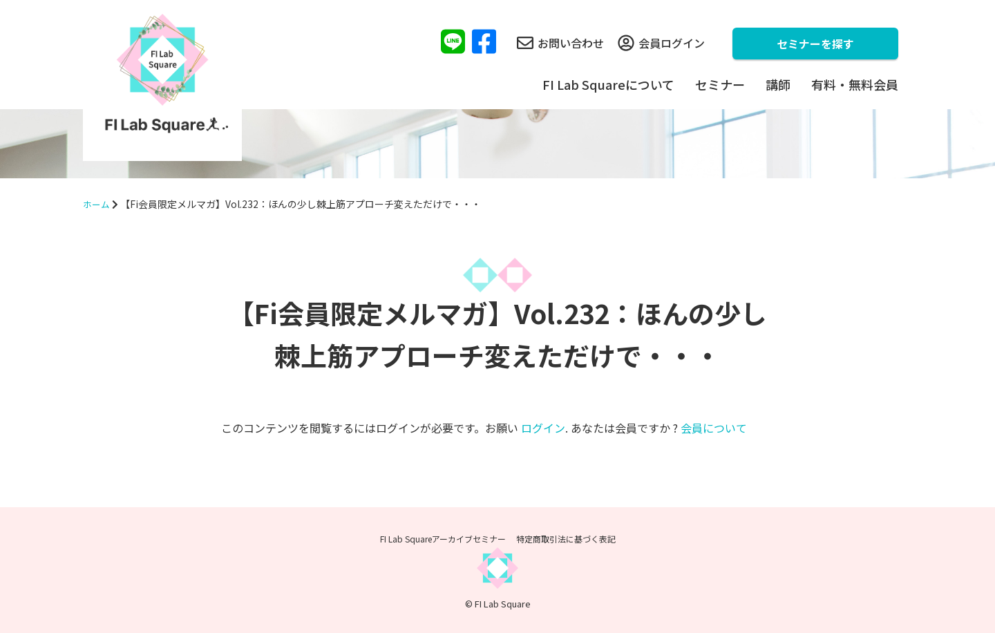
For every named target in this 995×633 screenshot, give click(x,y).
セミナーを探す (815, 43)
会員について (714, 427)
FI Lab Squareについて (608, 84)
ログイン (543, 427)
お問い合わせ (560, 43)
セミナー (720, 84)
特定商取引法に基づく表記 (566, 539)
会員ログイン (661, 43)
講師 (778, 84)
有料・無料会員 (854, 84)
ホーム (97, 204)
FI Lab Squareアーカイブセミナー (443, 539)
